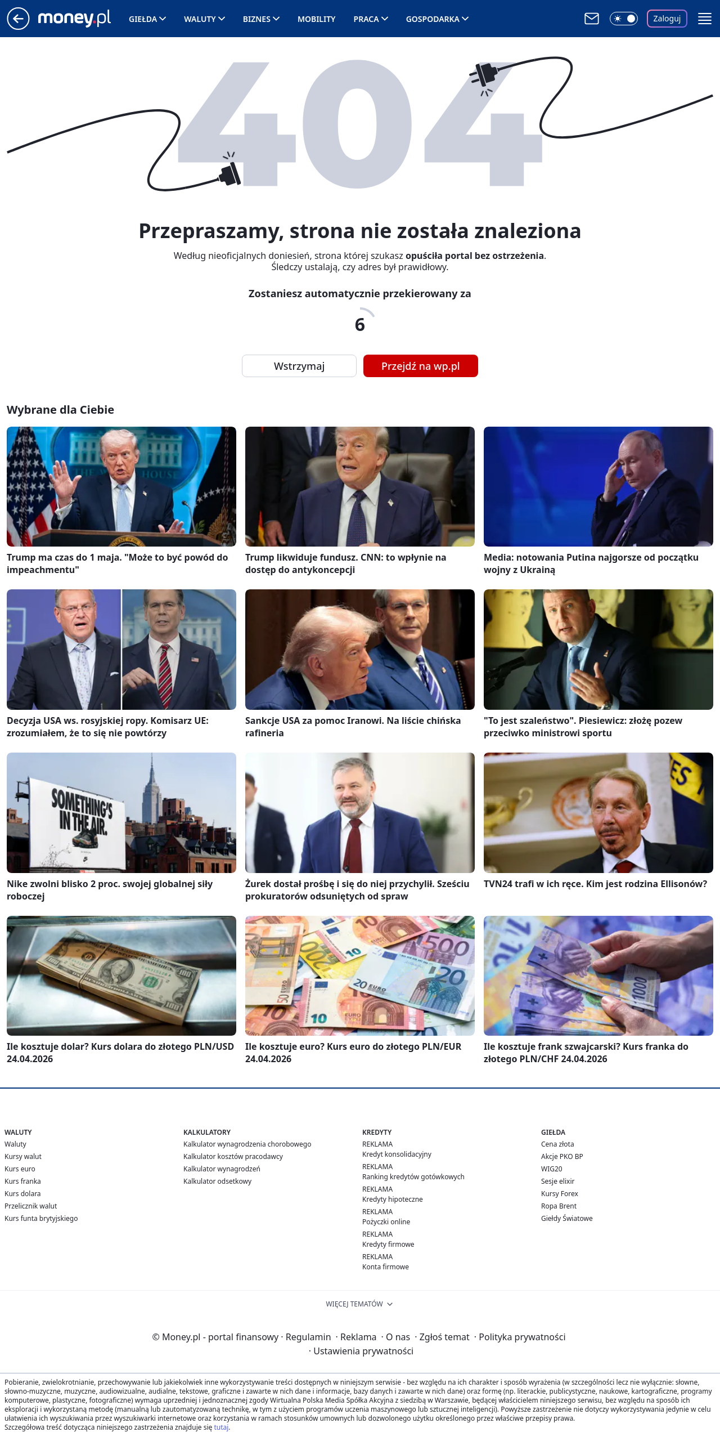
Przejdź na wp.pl (420, 366)
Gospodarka (433, 19)
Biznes (257, 19)
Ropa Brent (559, 1206)
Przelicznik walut (30, 1206)
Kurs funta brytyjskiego (41, 1218)
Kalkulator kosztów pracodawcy (233, 1156)
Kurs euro (19, 1169)
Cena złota (557, 1144)
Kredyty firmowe (388, 1244)
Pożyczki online (386, 1222)
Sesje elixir (557, 1181)
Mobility (317, 19)
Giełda (143, 19)
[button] (705, 19)
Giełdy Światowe (567, 1218)
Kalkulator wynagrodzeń (221, 1169)
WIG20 (551, 1169)
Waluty (200, 19)
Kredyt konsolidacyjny (396, 1154)
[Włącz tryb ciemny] (624, 18)
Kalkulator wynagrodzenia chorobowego (247, 1144)
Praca (366, 19)
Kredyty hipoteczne (392, 1199)
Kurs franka (22, 1181)
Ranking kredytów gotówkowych (413, 1177)
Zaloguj (667, 18)
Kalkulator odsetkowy (217, 1181)
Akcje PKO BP (562, 1156)
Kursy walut (23, 1156)
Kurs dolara (22, 1193)
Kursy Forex (559, 1193)
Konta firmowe (385, 1267)
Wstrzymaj (299, 366)
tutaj (221, 1427)
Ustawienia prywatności (361, 1351)
